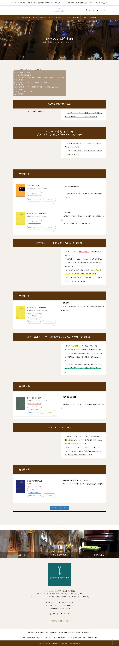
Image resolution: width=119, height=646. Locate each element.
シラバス (67, 17)
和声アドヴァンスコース (24, 92)
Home (17, 17)
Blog (84, 17)
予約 (101, 17)
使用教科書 (19, 80)
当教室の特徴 (26, 17)
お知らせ (34, 17)
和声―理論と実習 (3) (34, 398)
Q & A (51, 17)
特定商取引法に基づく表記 (59, 621)
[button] (59, 508)
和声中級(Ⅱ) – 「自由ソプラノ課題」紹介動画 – (32, 82)
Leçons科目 (59, 17)
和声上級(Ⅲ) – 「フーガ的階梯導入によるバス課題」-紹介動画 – (37, 87)
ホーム (15, 70)
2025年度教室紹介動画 (23, 75)
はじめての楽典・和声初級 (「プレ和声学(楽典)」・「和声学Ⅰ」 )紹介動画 (40, 77)
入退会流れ (43, 17)
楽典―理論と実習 (33, 185)
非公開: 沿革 (23, 70)
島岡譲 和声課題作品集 (34, 481)
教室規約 (93, 17)
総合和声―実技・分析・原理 (36, 213)
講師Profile (76, 17)
